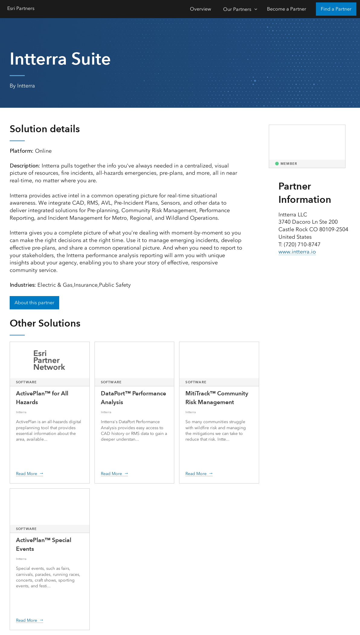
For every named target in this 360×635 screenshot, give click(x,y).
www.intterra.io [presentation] (297, 251)
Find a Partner (336, 9)
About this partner (34, 302)
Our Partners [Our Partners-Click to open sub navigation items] (237, 9)
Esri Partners (20, 8)
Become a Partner (286, 9)
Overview (200, 9)
